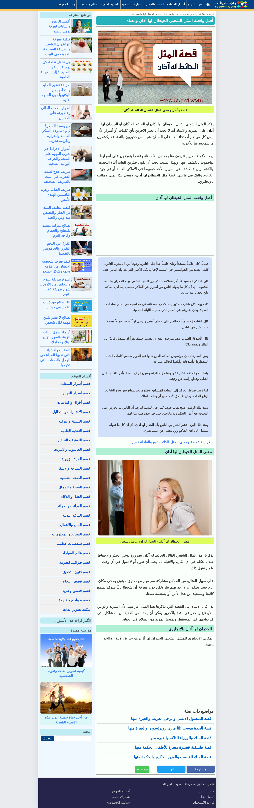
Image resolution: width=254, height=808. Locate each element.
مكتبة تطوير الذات (76, 609)
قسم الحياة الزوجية (75, 459)
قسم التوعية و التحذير (74, 440)
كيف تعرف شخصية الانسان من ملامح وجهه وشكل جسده (56, 266)
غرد (171, 769)
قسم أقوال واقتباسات (73, 402)
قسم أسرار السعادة (75, 384)
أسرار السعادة (176, 4)
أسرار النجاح (195, 4)
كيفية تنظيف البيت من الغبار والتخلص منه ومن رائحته (56, 212)
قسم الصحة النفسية (75, 478)
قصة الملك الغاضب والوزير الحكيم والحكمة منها (173, 757)
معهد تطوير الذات (170, 784)
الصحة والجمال (154, 4)
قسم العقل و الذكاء (75, 497)
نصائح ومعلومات (88, 4)
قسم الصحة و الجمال (74, 487)
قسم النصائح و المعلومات (71, 534)
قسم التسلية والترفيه (74, 421)
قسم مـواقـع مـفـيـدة (74, 600)
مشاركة (200, 769)
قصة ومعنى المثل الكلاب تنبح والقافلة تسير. (164, 442)
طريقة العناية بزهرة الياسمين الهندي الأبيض (55, 195)
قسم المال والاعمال (75, 525)
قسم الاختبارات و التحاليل (71, 412)
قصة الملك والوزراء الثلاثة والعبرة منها (180, 738)
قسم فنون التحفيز (76, 572)
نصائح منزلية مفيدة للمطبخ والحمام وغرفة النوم (56, 230)
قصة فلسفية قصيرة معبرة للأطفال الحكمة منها (173, 747)
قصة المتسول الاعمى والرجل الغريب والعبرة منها (171, 718)
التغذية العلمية (110, 4)
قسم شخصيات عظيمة (73, 544)
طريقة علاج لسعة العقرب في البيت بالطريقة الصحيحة (57, 177)
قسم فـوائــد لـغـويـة (74, 562)
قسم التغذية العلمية (75, 431)
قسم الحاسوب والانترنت (72, 449)
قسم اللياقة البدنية (76, 515)
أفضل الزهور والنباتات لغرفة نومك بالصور (59, 26)
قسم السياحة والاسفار (73, 468)
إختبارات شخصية (132, 4)
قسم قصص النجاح (76, 581)
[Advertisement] (155, 229)
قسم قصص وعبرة (76, 591)
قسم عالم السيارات (75, 553)
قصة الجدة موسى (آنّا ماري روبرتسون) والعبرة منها (170, 728)
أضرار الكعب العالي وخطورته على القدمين (55, 113)
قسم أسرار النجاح (76, 393)
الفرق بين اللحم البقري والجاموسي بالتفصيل (56, 248)
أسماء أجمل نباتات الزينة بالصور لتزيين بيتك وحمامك (56, 337)
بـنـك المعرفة (66, 4)
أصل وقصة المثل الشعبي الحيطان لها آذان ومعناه (169, 20)
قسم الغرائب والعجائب (73, 506)
